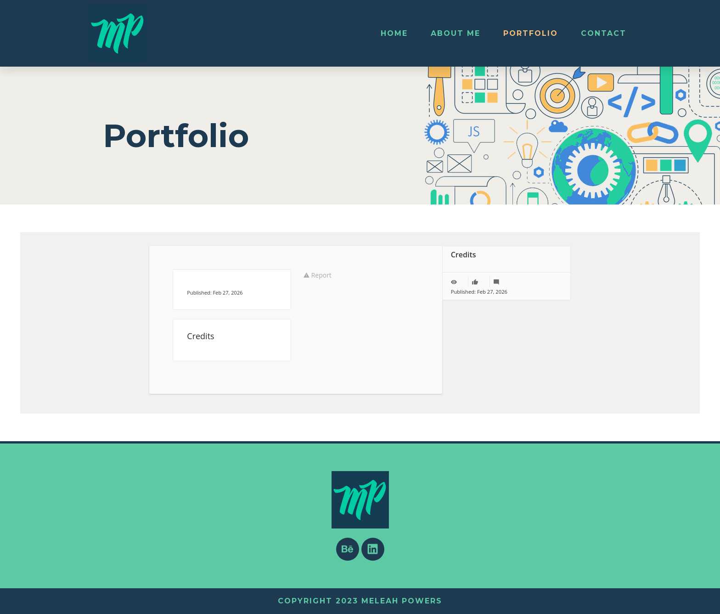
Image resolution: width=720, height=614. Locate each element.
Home (394, 33)
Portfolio (530, 33)
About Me (455, 33)
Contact (603, 33)
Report (318, 275)
